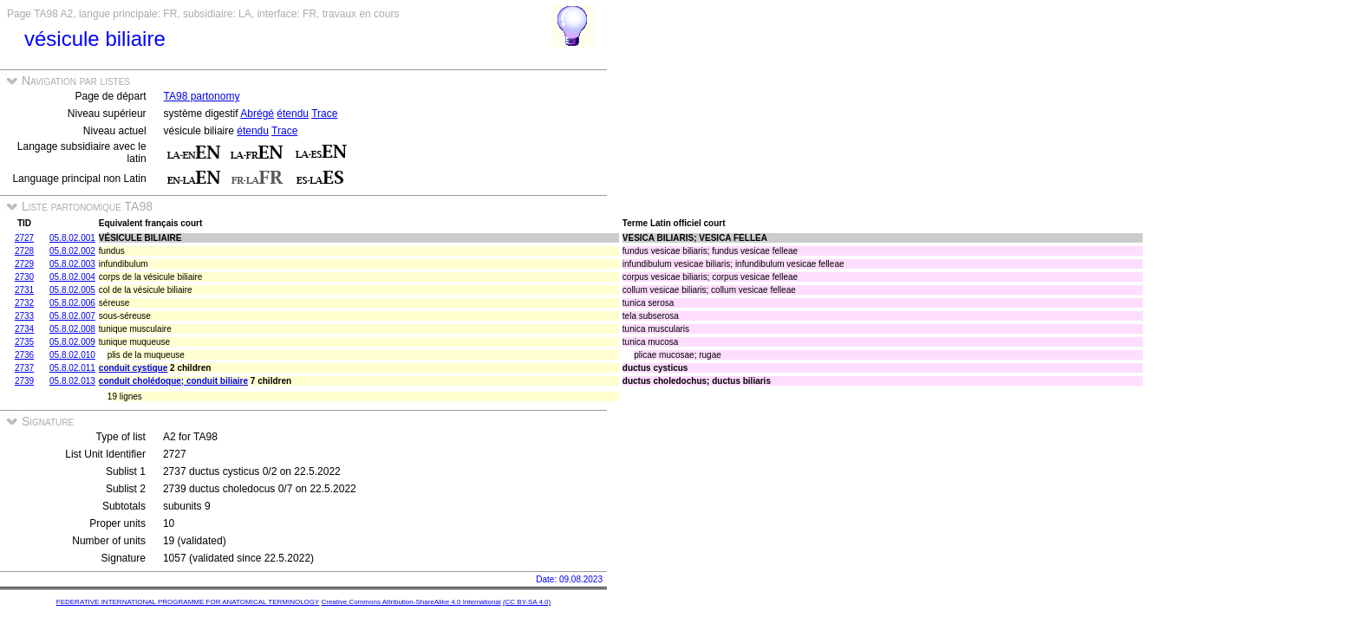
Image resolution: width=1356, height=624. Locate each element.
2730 (24, 277)
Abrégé (257, 113)
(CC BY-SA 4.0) (527, 602)
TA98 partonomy (202, 96)
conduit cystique (133, 368)
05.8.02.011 (72, 368)
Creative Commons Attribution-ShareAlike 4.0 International (410, 602)
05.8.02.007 (72, 316)
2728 (24, 251)
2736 (24, 355)
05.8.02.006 (72, 303)
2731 (24, 290)
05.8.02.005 (72, 290)
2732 (24, 303)
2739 (24, 381)
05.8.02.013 (72, 381)
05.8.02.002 (72, 251)
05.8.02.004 (72, 277)
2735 (24, 342)
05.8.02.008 (72, 329)
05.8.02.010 (72, 355)
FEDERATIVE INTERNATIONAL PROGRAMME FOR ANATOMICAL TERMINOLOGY (187, 602)
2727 (24, 238)
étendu (293, 113)
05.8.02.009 (72, 342)
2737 (24, 368)
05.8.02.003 (72, 264)
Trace (324, 113)
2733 (24, 316)
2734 (24, 329)
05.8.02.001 (72, 238)
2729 (24, 264)
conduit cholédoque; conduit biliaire (173, 381)
